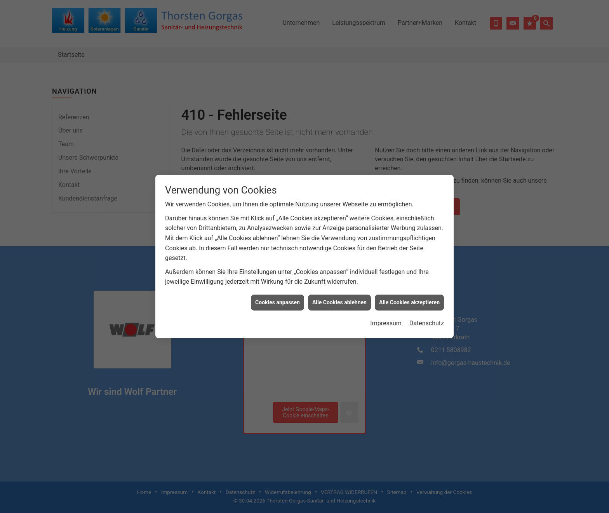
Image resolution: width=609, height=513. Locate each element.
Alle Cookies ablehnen (339, 294)
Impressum (386, 314)
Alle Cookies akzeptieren (409, 294)
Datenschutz (426, 314)
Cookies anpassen (277, 294)
